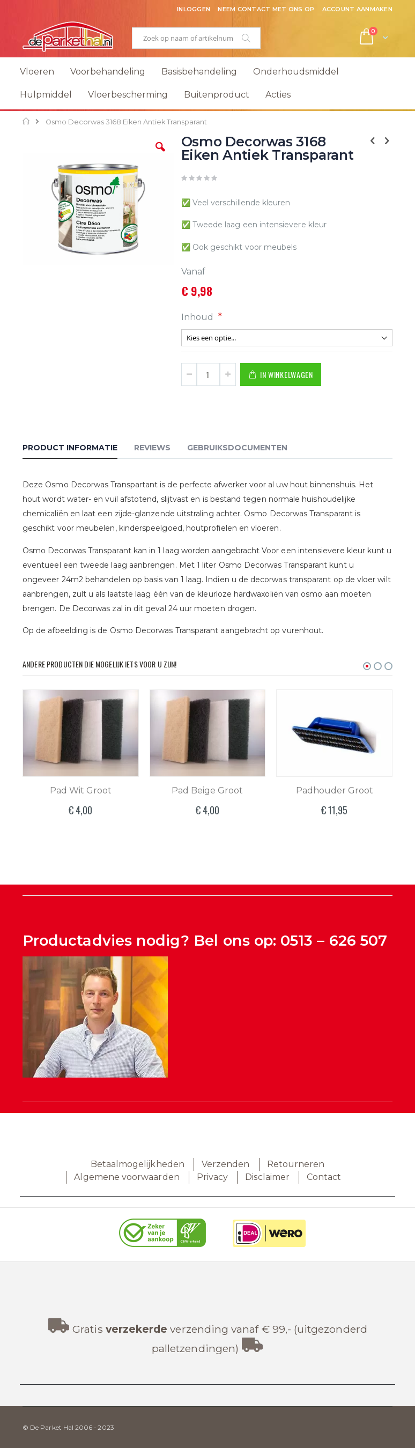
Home (27, 121)
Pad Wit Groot (81, 790)
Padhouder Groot (334, 790)
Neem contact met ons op (266, 9)
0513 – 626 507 (333, 940)
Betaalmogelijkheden (137, 1164)
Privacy (212, 1177)
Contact (324, 1177)
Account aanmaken (357, 9)
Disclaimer (267, 1177)
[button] (160, 154)
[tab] (78, 449)
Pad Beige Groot (207, 790)
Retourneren (296, 1164)
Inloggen (193, 9)
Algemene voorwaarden (126, 1177)
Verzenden (226, 1164)
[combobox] (196, 38)
